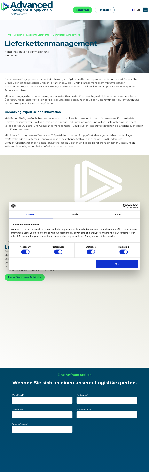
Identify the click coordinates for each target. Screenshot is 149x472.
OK (117, 264)
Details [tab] (74, 214)
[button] (145, 10)
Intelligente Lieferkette (37, 35)
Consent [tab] (30, 214)
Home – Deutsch (13, 35)
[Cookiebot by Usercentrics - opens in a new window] (125, 206)
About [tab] (118, 214)
